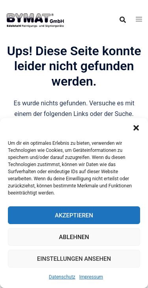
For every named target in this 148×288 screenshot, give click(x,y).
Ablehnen (74, 237)
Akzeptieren (74, 215)
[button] (136, 128)
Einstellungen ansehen (74, 258)
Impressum (91, 277)
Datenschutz (62, 277)
